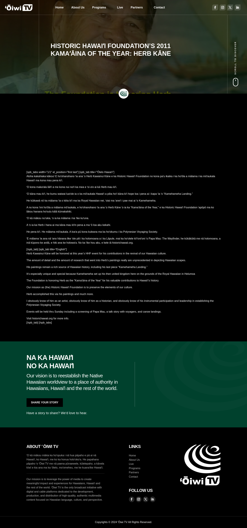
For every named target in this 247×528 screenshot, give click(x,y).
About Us (78, 7)
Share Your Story (44, 402)
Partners (137, 7)
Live (120, 7)
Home (59, 7)
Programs (99, 7)
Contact (159, 7)
